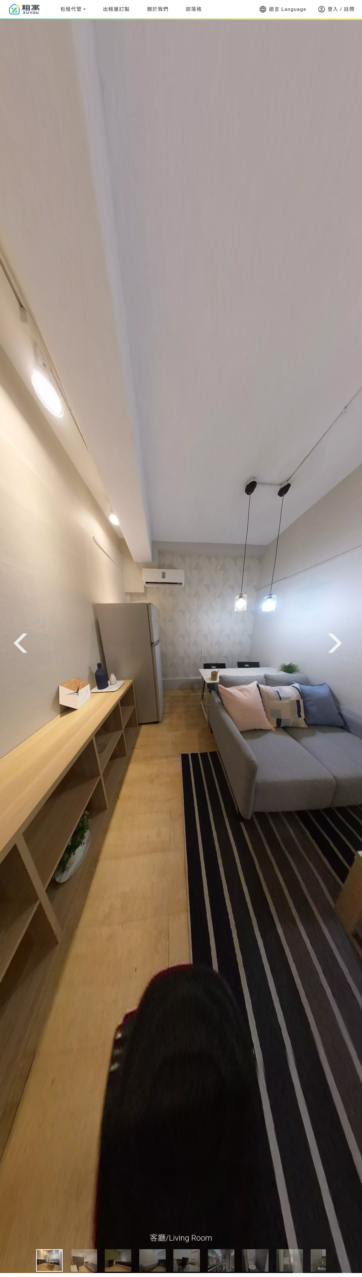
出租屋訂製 (116, 9)
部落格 (194, 9)
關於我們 (158, 9)
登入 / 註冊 (336, 9)
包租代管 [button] (71, 9)
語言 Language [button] (282, 9)
